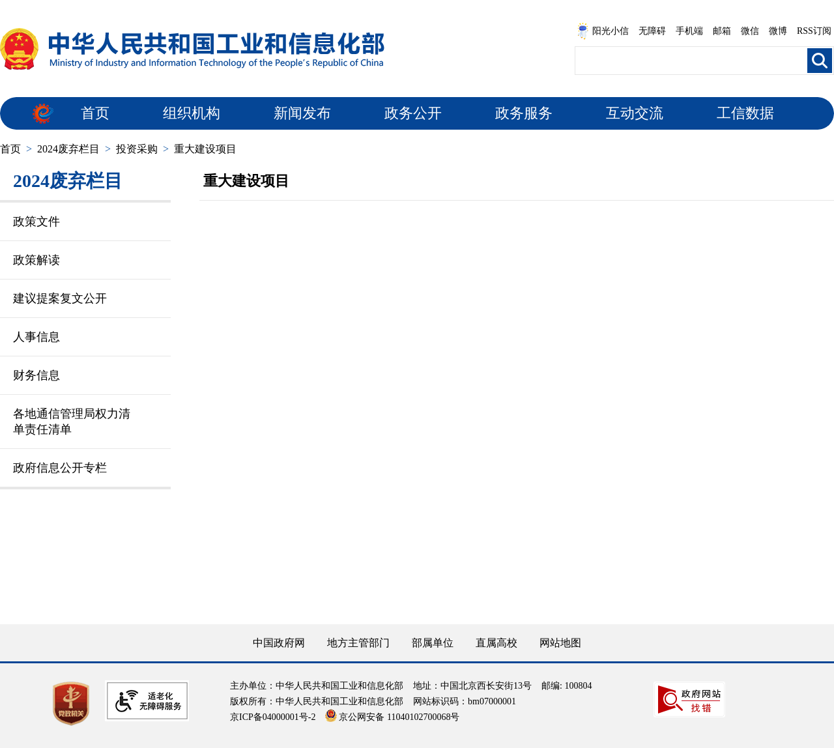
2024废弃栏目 (68, 148)
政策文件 (36, 221)
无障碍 (652, 31)
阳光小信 (603, 31)
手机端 (689, 31)
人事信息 (36, 336)
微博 (778, 31)
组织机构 (191, 113)
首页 (95, 113)
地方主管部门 (358, 642)
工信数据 (745, 113)
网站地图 (560, 642)
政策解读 (36, 259)
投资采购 (137, 148)
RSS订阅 (814, 31)
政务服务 (524, 113)
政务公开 (413, 113)
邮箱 (722, 31)
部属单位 (432, 642)
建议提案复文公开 (60, 298)
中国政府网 (279, 642)
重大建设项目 (205, 148)
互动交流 (634, 113)
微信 (750, 31)
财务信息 (36, 375)
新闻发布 (302, 113)
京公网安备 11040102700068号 (392, 717)
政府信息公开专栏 (60, 467)
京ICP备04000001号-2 (272, 717)
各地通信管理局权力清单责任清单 (71, 421)
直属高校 (496, 642)
